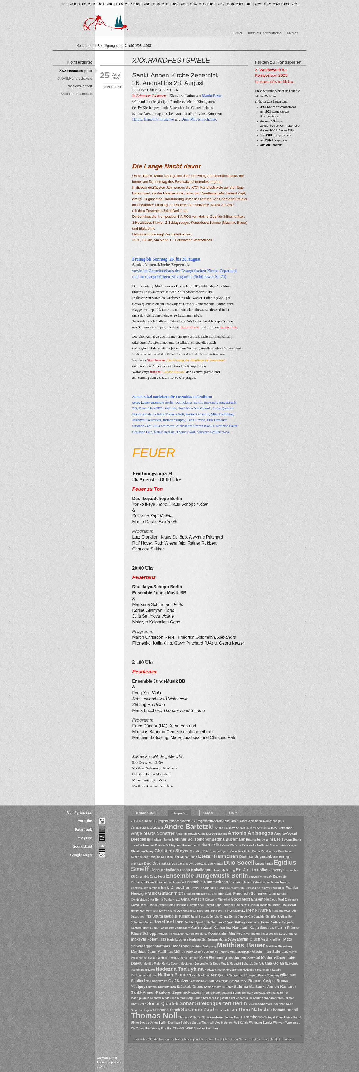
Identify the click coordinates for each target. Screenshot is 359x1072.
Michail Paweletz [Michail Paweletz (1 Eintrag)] (169, 957)
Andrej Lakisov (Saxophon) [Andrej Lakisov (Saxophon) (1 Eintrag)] (275, 827)
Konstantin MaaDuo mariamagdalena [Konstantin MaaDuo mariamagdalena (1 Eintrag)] (182, 933)
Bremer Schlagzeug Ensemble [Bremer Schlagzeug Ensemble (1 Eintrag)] (175, 845)
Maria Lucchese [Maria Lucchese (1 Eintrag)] (177, 939)
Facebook (83, 829)
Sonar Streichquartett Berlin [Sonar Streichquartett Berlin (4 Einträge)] (213, 1003)
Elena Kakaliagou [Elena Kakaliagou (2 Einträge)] (195, 870)
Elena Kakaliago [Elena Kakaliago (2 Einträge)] (164, 870)
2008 (138, 4)
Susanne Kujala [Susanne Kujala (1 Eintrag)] (141, 1010)
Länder (208, 812)
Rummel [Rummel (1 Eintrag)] (151, 986)
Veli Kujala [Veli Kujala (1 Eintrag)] (241, 1022)
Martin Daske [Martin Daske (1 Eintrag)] (227, 939)
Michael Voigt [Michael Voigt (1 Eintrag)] (148, 957)
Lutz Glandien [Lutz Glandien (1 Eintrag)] (288, 933)
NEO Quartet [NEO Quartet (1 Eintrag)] (219, 975)
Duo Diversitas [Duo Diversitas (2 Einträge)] (157, 863)
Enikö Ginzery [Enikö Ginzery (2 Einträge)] (269, 870)
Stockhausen (156, 360)
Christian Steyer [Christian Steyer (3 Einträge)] (171, 850)
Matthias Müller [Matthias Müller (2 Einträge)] (171, 952)
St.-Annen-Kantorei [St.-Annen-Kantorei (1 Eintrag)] (260, 1004)
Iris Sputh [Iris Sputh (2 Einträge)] (154, 916)
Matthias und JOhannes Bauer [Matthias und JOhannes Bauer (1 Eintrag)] (206, 952)
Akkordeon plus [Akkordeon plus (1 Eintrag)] (273, 821)
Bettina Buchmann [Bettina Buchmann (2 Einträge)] (228, 839)
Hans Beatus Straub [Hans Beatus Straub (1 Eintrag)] (153, 904)
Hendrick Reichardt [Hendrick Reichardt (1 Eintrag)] (234, 904)
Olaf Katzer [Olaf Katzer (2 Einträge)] (178, 981)
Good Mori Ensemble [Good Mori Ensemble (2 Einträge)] (250, 899)
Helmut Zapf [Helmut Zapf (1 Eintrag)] (213, 904)
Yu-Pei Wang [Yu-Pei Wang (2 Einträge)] (184, 1028)
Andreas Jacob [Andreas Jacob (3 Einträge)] (147, 827)
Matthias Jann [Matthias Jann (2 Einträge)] (143, 952)
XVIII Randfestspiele (76, 94)
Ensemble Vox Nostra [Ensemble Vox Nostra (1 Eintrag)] (274, 882)
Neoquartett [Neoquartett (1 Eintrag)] (237, 975)
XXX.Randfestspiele (75, 71)
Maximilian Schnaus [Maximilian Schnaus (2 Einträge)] (269, 952)
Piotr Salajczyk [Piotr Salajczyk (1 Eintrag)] (218, 981)
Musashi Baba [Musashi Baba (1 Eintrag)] (238, 963)
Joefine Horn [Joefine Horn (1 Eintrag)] (285, 916)
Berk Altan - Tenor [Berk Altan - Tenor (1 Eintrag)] (159, 839)
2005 (110, 4)
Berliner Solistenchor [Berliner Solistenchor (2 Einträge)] (191, 839)
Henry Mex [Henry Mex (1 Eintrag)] (138, 910)
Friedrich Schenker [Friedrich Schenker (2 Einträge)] (250, 893)
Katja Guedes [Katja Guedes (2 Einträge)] (262, 927)
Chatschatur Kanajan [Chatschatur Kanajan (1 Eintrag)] (283, 845)
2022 (267, 4)
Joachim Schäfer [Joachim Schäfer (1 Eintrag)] (265, 916)
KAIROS (184, 216)
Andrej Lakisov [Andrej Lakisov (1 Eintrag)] (246, 827)
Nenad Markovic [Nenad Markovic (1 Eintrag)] (199, 975)
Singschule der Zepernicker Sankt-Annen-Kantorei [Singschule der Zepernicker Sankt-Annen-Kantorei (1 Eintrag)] (249, 998)
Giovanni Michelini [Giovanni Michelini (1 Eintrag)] (217, 899)
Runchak (156, 372)
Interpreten (179, 813)
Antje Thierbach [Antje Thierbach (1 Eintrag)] (186, 833)
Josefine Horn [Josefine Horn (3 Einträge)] (168, 921)
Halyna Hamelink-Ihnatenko (153, 119)
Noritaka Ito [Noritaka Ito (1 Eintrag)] (160, 981)
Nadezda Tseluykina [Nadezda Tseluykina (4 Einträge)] (180, 969)
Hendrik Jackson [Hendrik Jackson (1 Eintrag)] (259, 904)
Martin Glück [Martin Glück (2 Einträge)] (248, 939)
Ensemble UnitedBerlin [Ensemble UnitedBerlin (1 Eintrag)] (244, 882)
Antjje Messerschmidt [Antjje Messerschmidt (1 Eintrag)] (212, 833)
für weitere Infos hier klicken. (274, 82)
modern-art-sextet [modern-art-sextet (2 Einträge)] (244, 957)
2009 (147, 4)
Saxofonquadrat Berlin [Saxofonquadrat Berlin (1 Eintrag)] (225, 992)
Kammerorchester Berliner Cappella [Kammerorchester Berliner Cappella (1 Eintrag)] (270, 922)
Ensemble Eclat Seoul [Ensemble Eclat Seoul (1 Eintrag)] (150, 876)
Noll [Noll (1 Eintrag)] (148, 981)
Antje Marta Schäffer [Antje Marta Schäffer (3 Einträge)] (152, 833)
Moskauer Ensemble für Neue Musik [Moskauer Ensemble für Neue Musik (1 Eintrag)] (205, 963)
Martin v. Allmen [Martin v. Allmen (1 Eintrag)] (271, 939)
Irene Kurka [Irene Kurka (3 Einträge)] (258, 910)
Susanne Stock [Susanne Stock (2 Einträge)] (166, 1010)
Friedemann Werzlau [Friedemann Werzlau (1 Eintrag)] (197, 893)
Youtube (85, 821)
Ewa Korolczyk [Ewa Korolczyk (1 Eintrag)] (260, 887)
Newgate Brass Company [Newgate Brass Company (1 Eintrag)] (262, 975)
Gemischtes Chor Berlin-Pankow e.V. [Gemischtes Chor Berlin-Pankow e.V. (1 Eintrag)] (155, 899)
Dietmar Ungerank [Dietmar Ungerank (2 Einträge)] (255, 857)
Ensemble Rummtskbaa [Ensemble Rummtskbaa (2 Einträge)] (206, 882)
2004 (101, 4)
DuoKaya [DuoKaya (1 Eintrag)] (200, 863)
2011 (165, 4)
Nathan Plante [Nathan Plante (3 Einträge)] (173, 974)
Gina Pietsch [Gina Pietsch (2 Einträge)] (192, 899)
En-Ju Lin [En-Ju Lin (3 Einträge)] (246, 869)
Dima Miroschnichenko (198, 119)
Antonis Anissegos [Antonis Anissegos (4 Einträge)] (250, 833)
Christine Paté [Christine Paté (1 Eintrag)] (199, 851)
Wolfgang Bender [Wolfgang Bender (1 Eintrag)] (260, 1022)
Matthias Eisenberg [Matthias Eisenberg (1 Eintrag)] (279, 946)
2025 (295, 4)
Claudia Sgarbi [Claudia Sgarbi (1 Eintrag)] (219, 851)
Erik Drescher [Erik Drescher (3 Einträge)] (175, 887)
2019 (239, 4)
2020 (249, 4)
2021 (258, 4)
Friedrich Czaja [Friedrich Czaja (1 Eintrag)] (222, 893)
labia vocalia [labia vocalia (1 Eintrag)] (269, 933)
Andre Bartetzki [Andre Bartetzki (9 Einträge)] (189, 826)
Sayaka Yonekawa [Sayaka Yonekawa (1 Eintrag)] (254, 992)
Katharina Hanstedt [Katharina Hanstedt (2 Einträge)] (231, 927)
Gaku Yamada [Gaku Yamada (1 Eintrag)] (278, 893)
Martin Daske (212, 96)
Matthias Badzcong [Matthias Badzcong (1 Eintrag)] (203, 946)
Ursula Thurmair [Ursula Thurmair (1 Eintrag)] (203, 1022)
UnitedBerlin (172, 211)
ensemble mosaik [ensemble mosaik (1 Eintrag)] (260, 876)
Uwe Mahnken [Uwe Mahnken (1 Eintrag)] (224, 1022)
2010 (156, 4)
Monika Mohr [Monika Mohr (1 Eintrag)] (152, 963)
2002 (82, 4)
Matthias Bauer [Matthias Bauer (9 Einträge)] (241, 945)
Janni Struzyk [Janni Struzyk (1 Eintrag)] (199, 916)
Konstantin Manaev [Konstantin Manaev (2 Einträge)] (225, 933)
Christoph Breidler (233, 199)
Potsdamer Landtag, (153, 205)
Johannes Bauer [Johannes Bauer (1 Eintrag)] (142, 922)
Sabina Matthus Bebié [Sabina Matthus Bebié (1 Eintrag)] (218, 986)
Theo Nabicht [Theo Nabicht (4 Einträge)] (254, 1009)
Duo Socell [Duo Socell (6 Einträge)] (239, 862)
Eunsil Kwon (190, 327)
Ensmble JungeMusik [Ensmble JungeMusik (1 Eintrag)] (145, 887)
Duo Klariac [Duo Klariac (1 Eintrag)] (215, 863)
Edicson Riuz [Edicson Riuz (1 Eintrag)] (264, 863)
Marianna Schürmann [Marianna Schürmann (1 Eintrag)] (203, 939)
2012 (175, 4)
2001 (73, 4)
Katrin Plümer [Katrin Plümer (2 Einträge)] (287, 927)
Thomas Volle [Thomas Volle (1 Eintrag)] (187, 1017)
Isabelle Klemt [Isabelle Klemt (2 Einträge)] (177, 916)
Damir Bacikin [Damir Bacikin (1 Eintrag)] (261, 851)
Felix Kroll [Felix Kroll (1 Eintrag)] (278, 887)
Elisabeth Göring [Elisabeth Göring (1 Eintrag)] (223, 870)
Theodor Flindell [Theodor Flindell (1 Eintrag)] (226, 1010)
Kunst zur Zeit (222, 205)
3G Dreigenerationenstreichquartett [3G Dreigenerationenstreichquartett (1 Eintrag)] (214, 821)
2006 (119, 4)
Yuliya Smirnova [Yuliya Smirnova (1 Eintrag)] (207, 1028)
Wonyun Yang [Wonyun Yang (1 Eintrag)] (282, 1022)
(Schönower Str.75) (210, 276)
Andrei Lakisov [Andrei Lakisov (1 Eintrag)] (225, 827)
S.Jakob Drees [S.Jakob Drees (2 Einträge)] (190, 986)
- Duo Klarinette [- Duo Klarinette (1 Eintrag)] (141, 821)
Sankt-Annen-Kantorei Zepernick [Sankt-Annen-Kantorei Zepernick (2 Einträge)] (160, 992)
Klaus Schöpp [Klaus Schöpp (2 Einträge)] (143, 933)
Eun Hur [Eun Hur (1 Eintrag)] (243, 887)
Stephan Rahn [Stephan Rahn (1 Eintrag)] (283, 1004)
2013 (184, 4)
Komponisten (146, 812)
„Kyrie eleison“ (174, 372)
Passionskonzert (79, 86)
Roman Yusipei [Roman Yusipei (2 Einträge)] (262, 981)
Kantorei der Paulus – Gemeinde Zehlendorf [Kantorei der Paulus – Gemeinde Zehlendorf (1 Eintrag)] (160, 927)
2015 (202, 4)
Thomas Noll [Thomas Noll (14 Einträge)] (154, 1015)
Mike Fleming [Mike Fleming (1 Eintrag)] (190, 957)
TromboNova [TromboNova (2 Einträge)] (255, 1017)
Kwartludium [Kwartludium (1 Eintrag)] (252, 933)
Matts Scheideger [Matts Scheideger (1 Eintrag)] (239, 952)
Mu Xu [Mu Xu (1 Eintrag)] (253, 963)
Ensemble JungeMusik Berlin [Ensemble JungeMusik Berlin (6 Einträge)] (207, 875)
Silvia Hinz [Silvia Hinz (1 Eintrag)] (169, 998)
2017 (221, 4)
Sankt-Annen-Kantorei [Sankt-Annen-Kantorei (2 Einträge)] (275, 986)
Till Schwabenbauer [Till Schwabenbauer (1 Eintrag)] (210, 1017)
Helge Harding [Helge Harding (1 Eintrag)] (176, 904)
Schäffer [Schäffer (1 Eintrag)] (155, 998)
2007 (128, 4)
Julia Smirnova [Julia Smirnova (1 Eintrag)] (214, 922)
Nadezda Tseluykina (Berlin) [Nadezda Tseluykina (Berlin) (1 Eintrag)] (223, 969)
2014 (193, 4)
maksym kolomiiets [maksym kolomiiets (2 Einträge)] (148, 939)
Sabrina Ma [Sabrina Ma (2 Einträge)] (244, 986)
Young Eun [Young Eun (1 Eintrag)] (143, 1028)
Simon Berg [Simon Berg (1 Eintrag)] (185, 998)
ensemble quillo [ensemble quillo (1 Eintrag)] (173, 882)
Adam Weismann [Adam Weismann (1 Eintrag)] (250, 821)
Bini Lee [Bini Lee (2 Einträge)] (273, 839)
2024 (286, 4)
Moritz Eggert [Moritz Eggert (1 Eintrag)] (171, 963)
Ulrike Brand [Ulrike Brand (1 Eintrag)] (292, 1017)
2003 (91, 4)
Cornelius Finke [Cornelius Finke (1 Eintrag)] (240, 851)
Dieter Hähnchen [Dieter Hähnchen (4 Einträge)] (218, 856)
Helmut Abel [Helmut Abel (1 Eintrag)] (195, 904)
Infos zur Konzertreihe (265, 33)
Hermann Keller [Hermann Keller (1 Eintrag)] (156, 910)
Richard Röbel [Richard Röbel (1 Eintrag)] (237, 981)
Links (233, 812)
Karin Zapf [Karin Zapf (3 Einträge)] (201, 927)
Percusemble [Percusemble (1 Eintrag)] (198, 981)
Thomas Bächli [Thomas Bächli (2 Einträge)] (284, 1010)
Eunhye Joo (228, 327)
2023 (276, 4)
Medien (292, 33)
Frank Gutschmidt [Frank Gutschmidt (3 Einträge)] (164, 893)
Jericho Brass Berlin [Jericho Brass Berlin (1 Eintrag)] (223, 916)
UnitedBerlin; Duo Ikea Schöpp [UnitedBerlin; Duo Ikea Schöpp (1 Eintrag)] (170, 1022)
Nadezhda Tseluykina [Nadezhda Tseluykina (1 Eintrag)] (257, 969)
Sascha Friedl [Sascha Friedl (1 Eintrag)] (200, 992)
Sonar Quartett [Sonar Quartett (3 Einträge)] (162, 1003)
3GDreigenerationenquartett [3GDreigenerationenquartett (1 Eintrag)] (171, 821)
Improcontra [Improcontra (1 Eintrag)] (218, 910)
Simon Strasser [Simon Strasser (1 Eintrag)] (204, 998)
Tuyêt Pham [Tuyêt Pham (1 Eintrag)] (276, 1017)
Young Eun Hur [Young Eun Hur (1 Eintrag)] (161, 1028)
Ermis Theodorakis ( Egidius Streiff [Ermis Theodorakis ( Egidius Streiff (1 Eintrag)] (214, 887)
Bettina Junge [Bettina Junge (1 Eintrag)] (255, 839)
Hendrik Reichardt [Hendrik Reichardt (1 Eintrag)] (284, 904)
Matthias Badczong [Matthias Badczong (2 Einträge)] (172, 946)
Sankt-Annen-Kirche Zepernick (161, 265)
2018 (230, 4)
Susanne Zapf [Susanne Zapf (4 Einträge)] (197, 1009)
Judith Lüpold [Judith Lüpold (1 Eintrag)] (194, 922)
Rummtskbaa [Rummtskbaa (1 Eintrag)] (167, 986)
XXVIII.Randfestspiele (75, 78)
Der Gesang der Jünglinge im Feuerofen (195, 360)
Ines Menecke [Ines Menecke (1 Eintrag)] (236, 910)
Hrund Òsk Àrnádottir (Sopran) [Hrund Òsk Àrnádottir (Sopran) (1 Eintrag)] (188, 910)
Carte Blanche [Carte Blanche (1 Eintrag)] (231, 845)
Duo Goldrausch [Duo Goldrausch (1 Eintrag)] (183, 863)
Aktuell (237, 33)
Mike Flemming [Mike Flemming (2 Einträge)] (213, 957)
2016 (212, 4)
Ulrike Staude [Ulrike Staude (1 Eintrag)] (140, 1022)
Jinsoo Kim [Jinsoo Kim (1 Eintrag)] (245, 916)
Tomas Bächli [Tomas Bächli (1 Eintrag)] (233, 1017)
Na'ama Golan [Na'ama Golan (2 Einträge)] (271, 963)
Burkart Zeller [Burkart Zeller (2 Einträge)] (208, 845)
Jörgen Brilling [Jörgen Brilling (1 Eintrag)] (235, 922)
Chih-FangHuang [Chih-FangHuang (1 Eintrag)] (142, 851)
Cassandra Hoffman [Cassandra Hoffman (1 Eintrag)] (255, 845)
